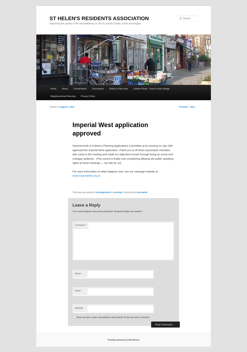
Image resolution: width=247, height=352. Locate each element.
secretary (118, 192)
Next (193, 107)
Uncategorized (103, 192)
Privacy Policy (88, 96)
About (65, 88)
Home (53, 88)
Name (78, 273)
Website (79, 308)
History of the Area (118, 88)
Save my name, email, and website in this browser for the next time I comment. (113, 317)
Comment (80, 225)
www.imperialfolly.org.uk (86, 175)
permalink (143, 192)
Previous (182, 107)
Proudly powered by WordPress (123, 340)
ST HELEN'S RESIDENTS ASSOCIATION (99, 18)
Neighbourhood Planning (62, 96)
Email (78, 290)
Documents (98, 88)
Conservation (80, 88)
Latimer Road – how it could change (151, 88)
